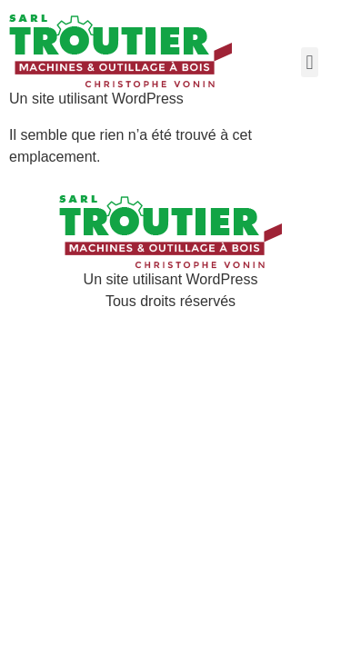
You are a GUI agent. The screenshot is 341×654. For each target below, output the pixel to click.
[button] (309, 62)
